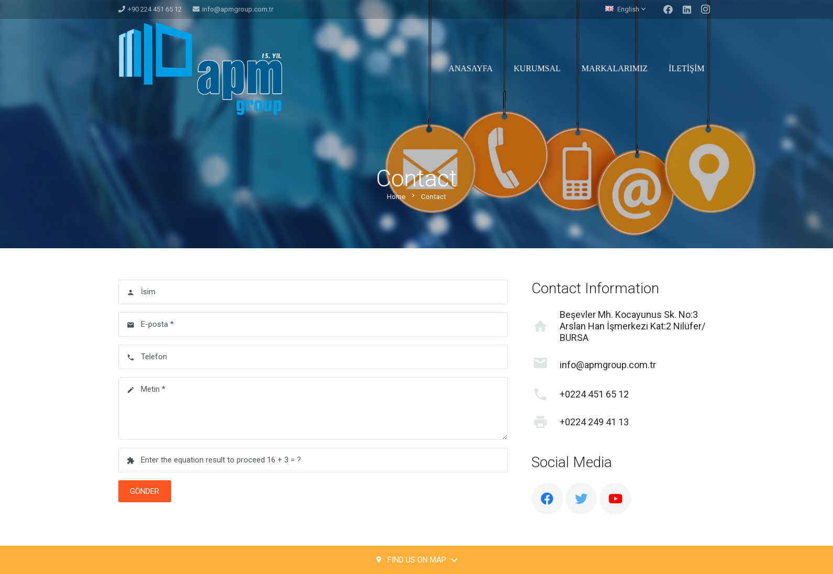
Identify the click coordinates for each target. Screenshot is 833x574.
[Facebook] (668, 9)
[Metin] (313, 408)
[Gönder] (144, 491)
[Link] (200, 68)
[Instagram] (705, 9)
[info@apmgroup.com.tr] (545, 365)
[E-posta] (313, 324)
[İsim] (313, 292)
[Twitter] (581, 498)
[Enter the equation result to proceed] (313, 460)
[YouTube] (615, 498)
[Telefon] (313, 357)
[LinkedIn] (686, 9)
